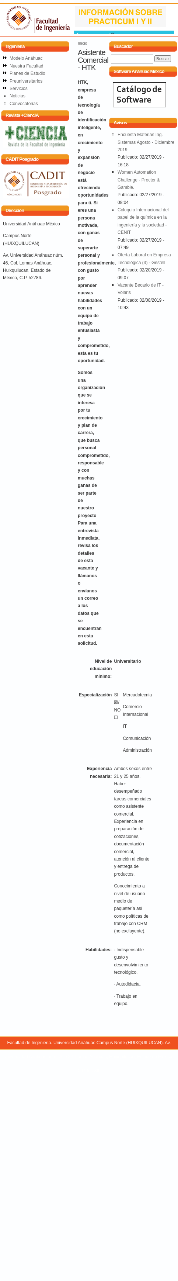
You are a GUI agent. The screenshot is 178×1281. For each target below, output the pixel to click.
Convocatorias (24, 103)
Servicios (19, 88)
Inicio (82, 43)
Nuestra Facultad (26, 66)
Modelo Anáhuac (26, 58)
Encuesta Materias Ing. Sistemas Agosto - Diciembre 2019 (146, 142)
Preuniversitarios (26, 81)
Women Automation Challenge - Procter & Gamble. (139, 180)
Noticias (17, 95)
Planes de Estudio (27, 73)
